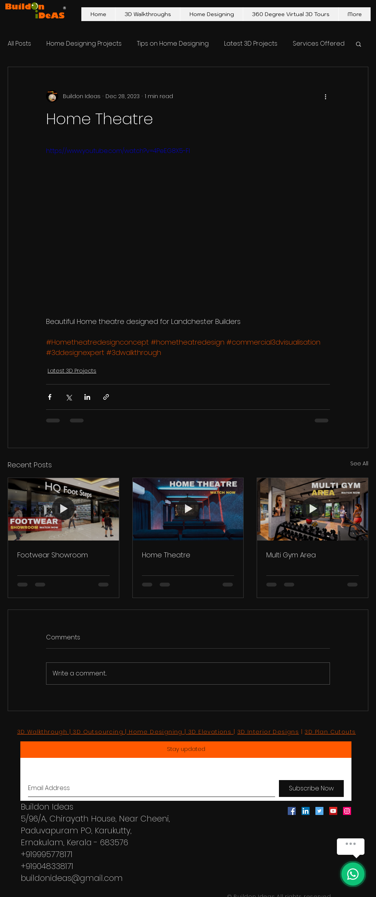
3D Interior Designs (268, 732)
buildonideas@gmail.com (72, 878)
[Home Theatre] (188, 509)
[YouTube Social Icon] (333, 811)
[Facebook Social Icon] (292, 811)
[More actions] (325, 96)
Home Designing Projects (84, 43)
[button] (358, 44)
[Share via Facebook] (49, 397)
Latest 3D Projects (250, 43)
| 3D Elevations (209, 732)
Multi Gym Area (291, 555)
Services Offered (319, 43)
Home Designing (156, 732)
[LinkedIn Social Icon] (306, 811)
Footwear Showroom (52, 555)
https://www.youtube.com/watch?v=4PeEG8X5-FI (118, 150)
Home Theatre (166, 555)
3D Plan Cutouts (330, 732)
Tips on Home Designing (173, 43)
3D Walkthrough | (45, 732)
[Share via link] (106, 397)
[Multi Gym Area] (312, 509)
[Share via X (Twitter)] (68, 397)
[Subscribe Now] (311, 788)
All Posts (19, 43)
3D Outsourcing (98, 732)
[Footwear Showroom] (63, 509)
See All (359, 463)
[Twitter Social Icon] (319, 811)
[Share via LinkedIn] (87, 397)
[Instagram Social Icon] (347, 811)
